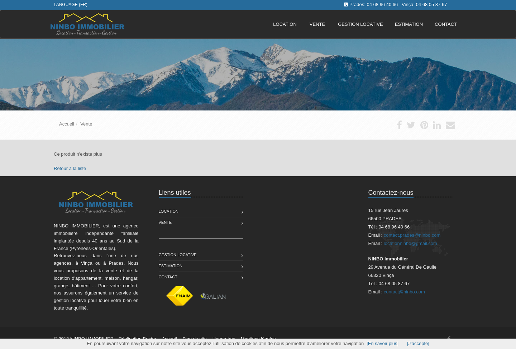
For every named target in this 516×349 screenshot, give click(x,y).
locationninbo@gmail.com (410, 243)
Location (285, 24)
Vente (317, 24)
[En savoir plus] (382, 343)
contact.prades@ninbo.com (412, 235)
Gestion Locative (178, 255)
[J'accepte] (418, 343)
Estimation (170, 266)
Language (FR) (70, 4)
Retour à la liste (70, 168)
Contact (168, 277)
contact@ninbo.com (404, 291)
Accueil (66, 124)
